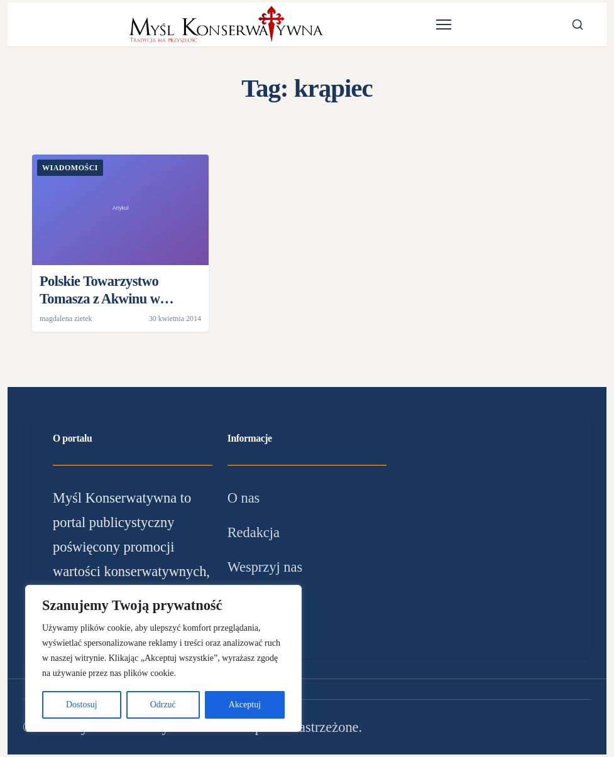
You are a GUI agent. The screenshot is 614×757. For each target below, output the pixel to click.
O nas (244, 498)
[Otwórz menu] (444, 24)
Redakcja (254, 532)
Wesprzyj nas (265, 567)
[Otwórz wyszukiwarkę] (577, 24)
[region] (163, 658)
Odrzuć (163, 704)
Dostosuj (81, 704)
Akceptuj (245, 704)
